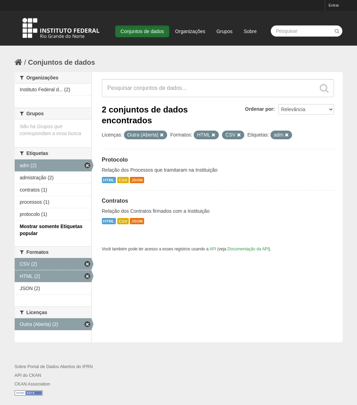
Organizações (190, 31)
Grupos (224, 31)
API (212, 249)
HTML (109, 180)
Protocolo (115, 160)
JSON (136, 180)
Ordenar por (259, 109)
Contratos (115, 201)
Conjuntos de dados (142, 31)
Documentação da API (248, 249)
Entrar (334, 5)
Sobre (250, 31)
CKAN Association (32, 384)
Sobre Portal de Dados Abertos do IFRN (54, 366)
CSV (123, 180)
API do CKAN (28, 375)
